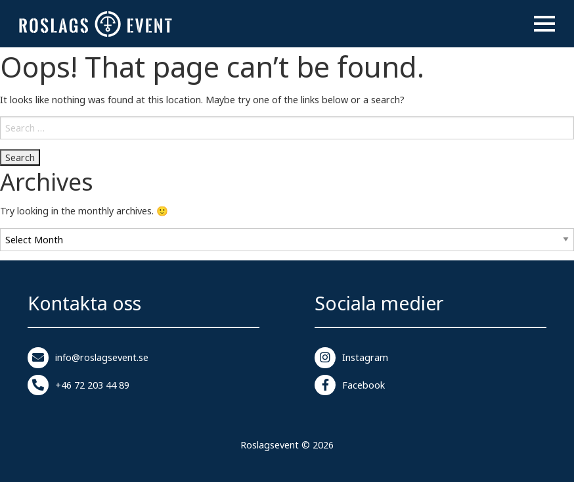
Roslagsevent (269, 445)
